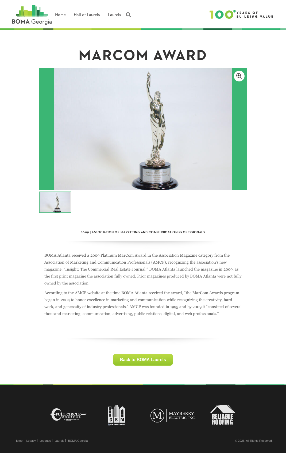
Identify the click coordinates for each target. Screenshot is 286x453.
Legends (45, 440)
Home (60, 15)
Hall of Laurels (87, 15)
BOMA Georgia (78, 440)
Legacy (31, 440)
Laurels (114, 15)
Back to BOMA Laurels (143, 359)
